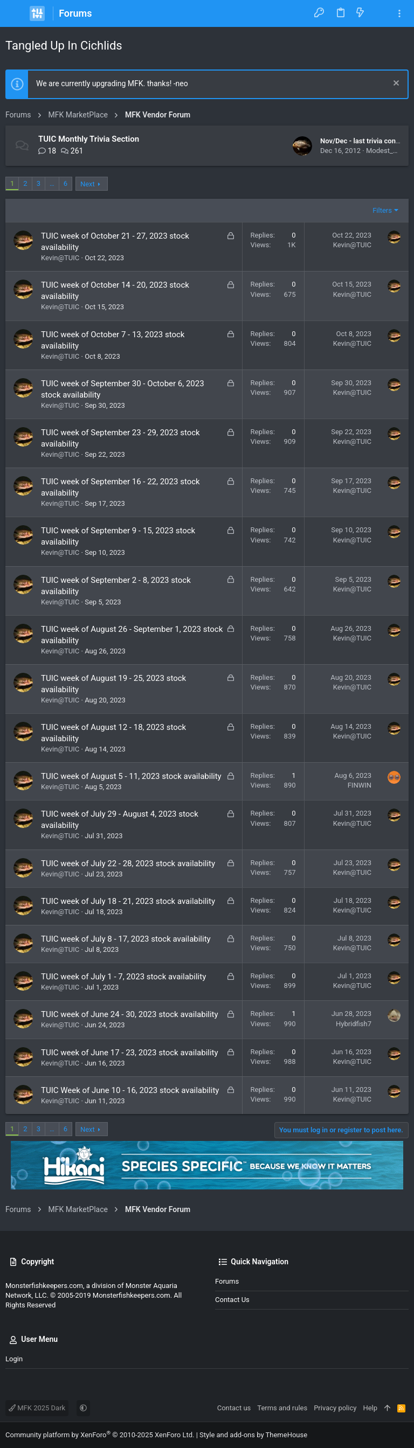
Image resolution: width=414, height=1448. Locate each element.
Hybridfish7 (353, 1024)
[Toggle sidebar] (399, 13)
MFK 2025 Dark (37, 1408)
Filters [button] (382, 210)
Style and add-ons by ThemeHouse (253, 1435)
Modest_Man (386, 151)
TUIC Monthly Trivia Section (88, 139)
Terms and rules (282, 1408)
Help (370, 1408)
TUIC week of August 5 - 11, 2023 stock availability (131, 776)
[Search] (379, 13)
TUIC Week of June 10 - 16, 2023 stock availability (130, 1090)
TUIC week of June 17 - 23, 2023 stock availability (129, 1052)
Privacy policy (335, 1408)
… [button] (52, 183)
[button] (16, 13)
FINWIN (359, 785)
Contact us (232, 1300)
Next (87, 184)
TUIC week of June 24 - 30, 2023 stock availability (129, 1014)
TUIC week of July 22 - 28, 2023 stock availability (128, 863)
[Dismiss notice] (394, 84)
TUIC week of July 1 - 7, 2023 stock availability (123, 976)
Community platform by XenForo (99, 1435)
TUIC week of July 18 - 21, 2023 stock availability (128, 901)
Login (14, 1359)
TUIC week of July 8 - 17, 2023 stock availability (126, 939)
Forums (227, 1281)
